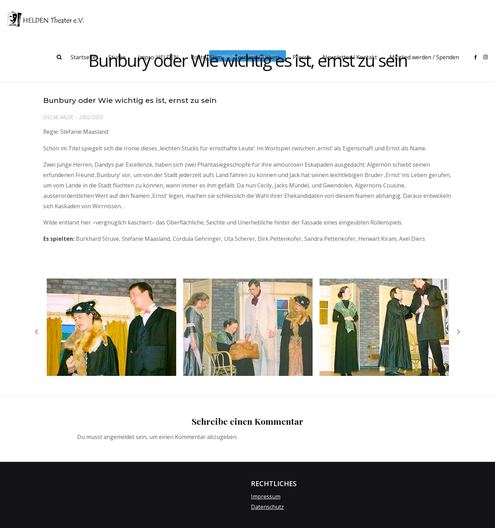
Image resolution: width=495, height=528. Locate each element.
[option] (111, 329)
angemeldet (119, 437)
